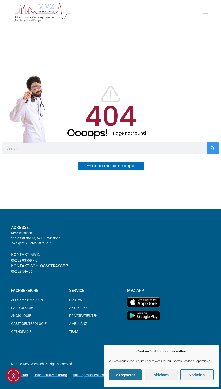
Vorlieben (197, 375)
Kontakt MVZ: (25, 254)
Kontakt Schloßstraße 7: (40, 265)
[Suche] (213, 148)
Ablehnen (161, 375)
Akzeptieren (125, 375)
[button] (205, 12)
